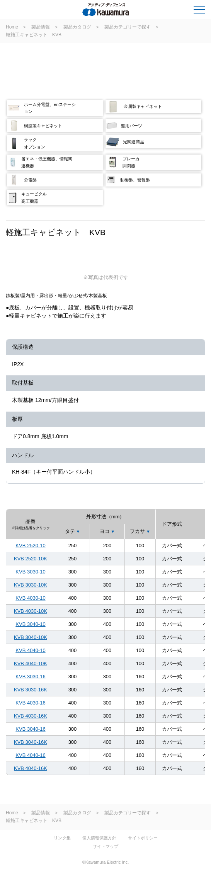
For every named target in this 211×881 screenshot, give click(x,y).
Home (12, 27)
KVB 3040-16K (30, 742)
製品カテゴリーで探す (127, 27)
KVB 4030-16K (30, 716)
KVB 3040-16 (30, 729)
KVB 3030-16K (30, 690)
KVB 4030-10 (30, 598)
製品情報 (40, 27)
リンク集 (62, 838)
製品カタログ (77, 27)
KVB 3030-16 (30, 676)
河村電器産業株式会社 (37, 11)
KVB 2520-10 (30, 545)
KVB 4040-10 (30, 650)
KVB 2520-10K (30, 559)
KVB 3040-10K (30, 637)
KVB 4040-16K (30, 768)
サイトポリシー (143, 838)
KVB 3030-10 (30, 572)
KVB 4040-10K (30, 663)
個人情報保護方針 (99, 838)
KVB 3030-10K (30, 585)
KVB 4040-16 (30, 755)
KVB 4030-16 (30, 703)
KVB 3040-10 (30, 624)
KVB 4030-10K (30, 611)
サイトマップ (105, 846)
